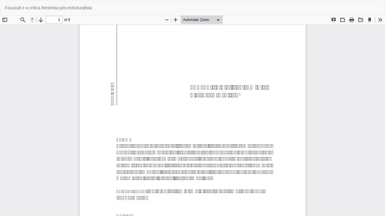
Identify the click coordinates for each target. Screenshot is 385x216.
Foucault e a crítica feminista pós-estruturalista (48, 7)
